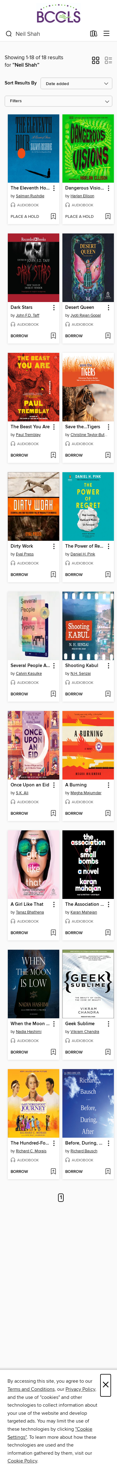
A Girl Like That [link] (27, 904)
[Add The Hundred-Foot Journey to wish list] (53, 1172)
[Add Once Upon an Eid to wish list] (53, 814)
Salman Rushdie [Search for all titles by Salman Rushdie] (30, 196)
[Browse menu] (106, 34)
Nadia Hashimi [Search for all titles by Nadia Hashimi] (28, 1031)
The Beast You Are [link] (30, 427)
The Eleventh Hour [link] (31, 188)
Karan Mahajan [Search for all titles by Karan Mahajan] (84, 912)
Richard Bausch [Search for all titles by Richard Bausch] (84, 1151)
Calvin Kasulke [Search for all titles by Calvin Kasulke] (29, 673)
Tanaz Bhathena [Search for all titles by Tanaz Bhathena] (30, 912)
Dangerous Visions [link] (85, 188)
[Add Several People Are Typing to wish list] (53, 694)
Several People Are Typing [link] (31, 666)
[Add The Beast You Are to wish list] (53, 456)
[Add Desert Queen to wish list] (108, 336)
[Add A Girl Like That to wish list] (53, 933)
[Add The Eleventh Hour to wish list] (53, 217)
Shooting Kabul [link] (81, 666)
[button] (96, 62)
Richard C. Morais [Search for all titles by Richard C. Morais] (31, 1151)
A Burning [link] (76, 785)
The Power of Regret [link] (85, 546)
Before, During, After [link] (85, 1143)
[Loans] (94, 34)
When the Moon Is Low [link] (31, 1024)
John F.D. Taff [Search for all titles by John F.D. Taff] (27, 315)
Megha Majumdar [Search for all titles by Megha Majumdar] (86, 792)
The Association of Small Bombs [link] (85, 904)
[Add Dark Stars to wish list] (53, 336)
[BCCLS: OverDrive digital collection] (58, 13)
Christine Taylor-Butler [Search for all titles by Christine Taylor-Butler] (89, 434)
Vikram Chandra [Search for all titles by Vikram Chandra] (85, 1031)
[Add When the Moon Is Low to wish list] (53, 1053)
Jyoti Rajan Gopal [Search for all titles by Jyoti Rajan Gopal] (86, 315)
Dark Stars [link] (21, 307)
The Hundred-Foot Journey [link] (31, 1143)
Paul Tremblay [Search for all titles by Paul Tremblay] (28, 434)
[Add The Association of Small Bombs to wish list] (108, 933)
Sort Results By (21, 83)
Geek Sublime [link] (80, 1024)
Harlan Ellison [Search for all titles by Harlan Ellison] (82, 196)
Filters (16, 101)
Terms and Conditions (31, 1389)
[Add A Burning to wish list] (108, 814)
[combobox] (46, 33)
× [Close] (106, 1385)
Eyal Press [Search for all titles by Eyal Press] (25, 554)
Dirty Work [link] (22, 546)
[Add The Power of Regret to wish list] (108, 575)
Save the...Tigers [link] (82, 427)
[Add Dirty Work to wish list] (53, 575)
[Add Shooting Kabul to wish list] (108, 694)
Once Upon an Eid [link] (30, 785)
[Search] (9, 34)
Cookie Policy (22, 1461)
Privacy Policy (80, 1389)
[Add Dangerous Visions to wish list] (108, 217)
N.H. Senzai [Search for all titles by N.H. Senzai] (81, 673)
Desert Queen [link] (79, 307)
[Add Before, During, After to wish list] (108, 1172)
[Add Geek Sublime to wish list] (108, 1053)
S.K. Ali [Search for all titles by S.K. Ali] (22, 792)
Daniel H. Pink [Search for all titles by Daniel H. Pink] (83, 554)
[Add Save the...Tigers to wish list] (108, 456)
